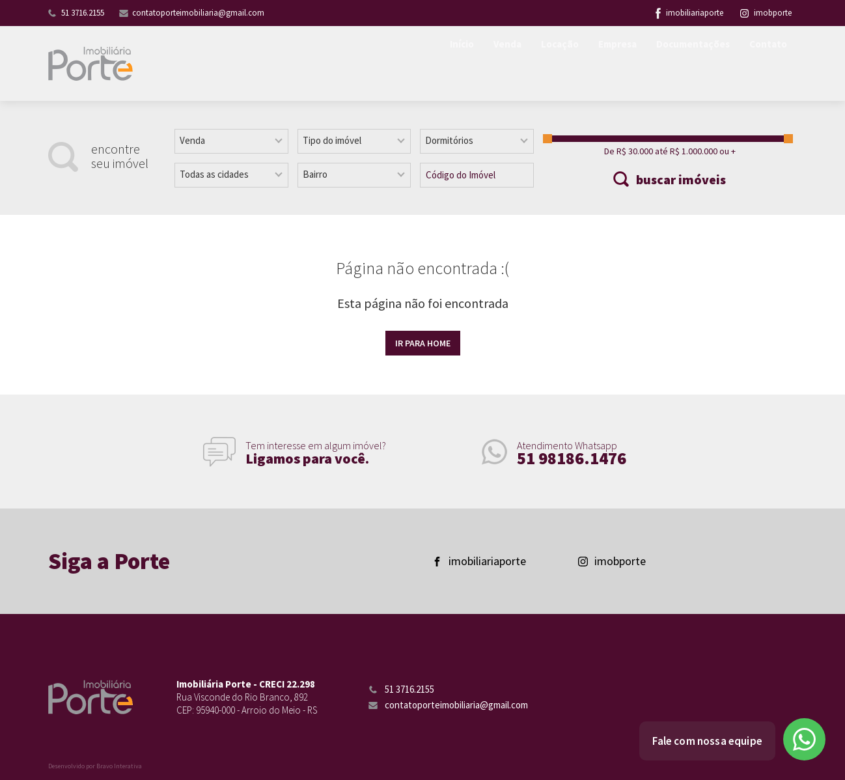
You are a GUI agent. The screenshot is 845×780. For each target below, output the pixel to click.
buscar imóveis (681, 179)
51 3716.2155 (82, 12)
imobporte (766, 12)
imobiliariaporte (694, 12)
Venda (493, 63)
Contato (767, 63)
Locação (548, 63)
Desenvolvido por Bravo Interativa (95, 766)
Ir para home (422, 343)
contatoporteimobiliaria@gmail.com (198, 12)
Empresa (609, 63)
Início (447, 63)
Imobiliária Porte (90, 63)
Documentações (688, 63)
